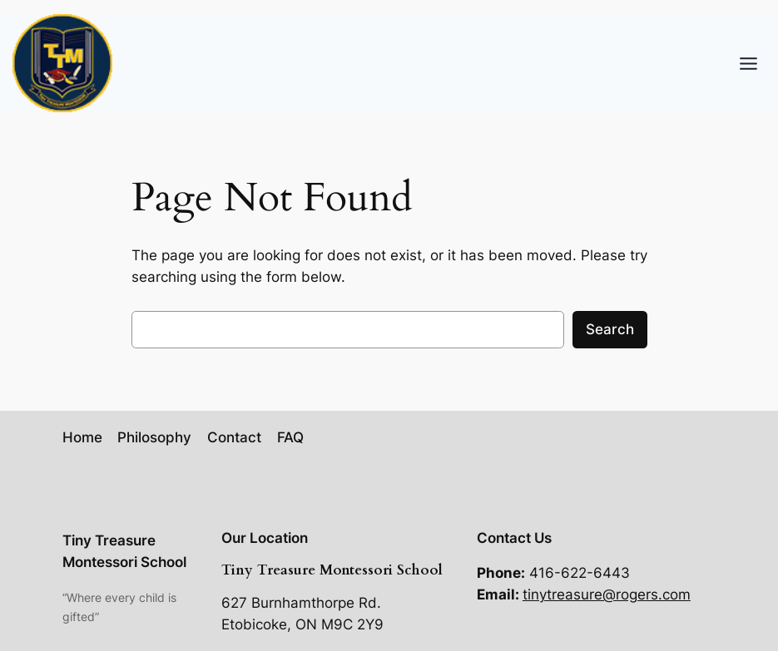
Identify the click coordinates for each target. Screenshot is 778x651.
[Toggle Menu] (748, 64)
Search (610, 329)
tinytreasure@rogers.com (607, 594)
